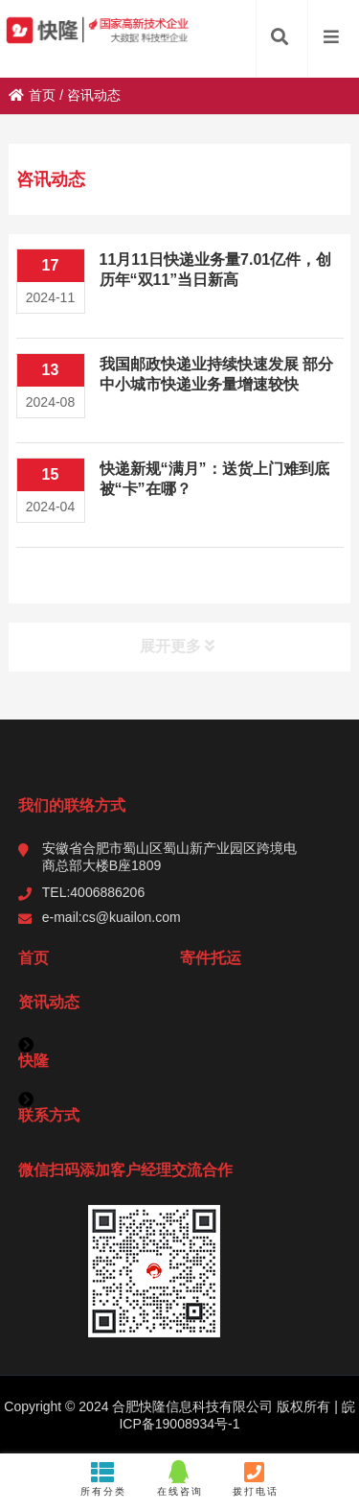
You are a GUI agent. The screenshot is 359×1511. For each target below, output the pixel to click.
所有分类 (104, 1478)
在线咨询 (179, 1478)
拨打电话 (255, 1478)
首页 (32, 95)
